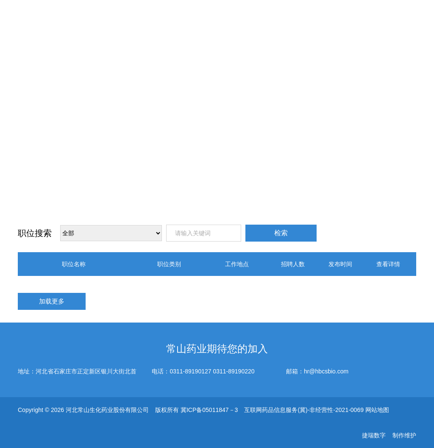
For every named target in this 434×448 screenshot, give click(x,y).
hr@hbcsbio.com (326, 371)
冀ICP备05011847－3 (209, 409)
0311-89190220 (233, 371)
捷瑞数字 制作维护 (389, 435)
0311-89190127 (190, 371)
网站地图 (377, 409)
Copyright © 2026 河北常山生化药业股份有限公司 (83, 409)
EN (383, 21)
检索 (281, 233)
